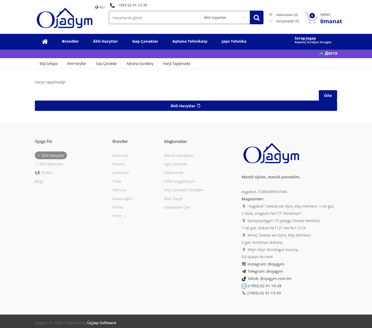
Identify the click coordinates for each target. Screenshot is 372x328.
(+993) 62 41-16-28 (264, 285)
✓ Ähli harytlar (50, 155)
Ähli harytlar (186, 106)
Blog (39, 181)
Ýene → (119, 215)
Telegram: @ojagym (262, 271)
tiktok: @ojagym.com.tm (269, 278)
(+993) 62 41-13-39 (261, 292)
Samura (119, 189)
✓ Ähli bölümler (49, 163)
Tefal (116, 181)
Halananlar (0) (283, 14)
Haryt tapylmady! (176, 63)
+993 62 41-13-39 (128, 5)
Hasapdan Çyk (177, 207)
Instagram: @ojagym (263, 263)
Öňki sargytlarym (179, 181)
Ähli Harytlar (76, 63)
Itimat (117, 207)
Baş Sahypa (49, 63)
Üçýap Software (101, 322)
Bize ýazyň (173, 198)
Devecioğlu (122, 198)
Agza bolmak (175, 163)
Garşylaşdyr (284, 21)
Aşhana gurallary (139, 63)
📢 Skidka (43, 172)
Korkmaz (120, 155)
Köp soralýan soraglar (184, 189)
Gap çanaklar (106, 63)
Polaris (118, 163)
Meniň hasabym (178, 155)
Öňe (328, 95)
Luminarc (120, 172)
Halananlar (174, 172)
